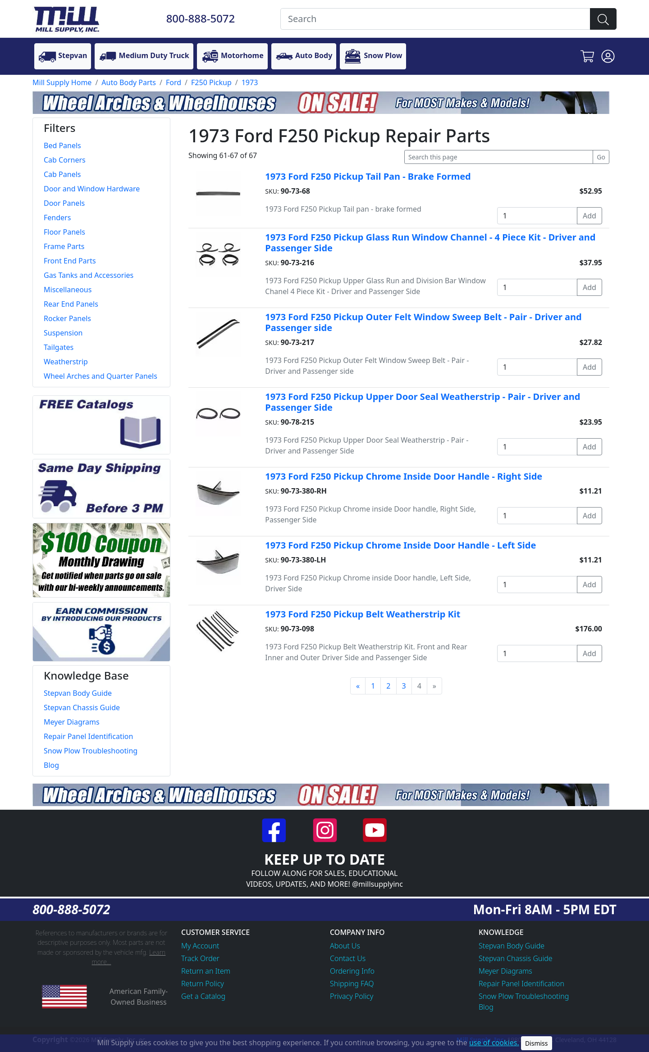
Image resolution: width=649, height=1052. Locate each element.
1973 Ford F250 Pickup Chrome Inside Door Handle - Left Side (400, 545)
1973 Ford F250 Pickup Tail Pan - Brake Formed (368, 176)
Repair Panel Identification (521, 984)
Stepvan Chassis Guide (516, 958)
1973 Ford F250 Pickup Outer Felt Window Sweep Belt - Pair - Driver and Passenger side (423, 322)
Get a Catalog (203, 996)
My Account (200, 946)
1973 (250, 82)
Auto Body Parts (128, 82)
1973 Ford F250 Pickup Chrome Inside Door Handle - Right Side (403, 476)
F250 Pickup (211, 82)
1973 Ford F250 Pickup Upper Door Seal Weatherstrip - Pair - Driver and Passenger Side (422, 401)
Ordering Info (352, 971)
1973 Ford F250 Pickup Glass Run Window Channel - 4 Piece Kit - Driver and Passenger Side (430, 242)
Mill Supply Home (61, 82)
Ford (173, 82)
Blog (486, 1007)
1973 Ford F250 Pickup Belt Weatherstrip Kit (362, 614)
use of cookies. (494, 1042)
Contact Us (348, 958)
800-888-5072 (200, 18)
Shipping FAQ (352, 984)
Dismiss (536, 1043)
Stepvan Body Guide (511, 946)
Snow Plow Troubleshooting (524, 996)
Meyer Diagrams (505, 971)
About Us (345, 946)
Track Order (200, 958)
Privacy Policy (351, 996)
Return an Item (205, 971)
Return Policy (202, 984)
